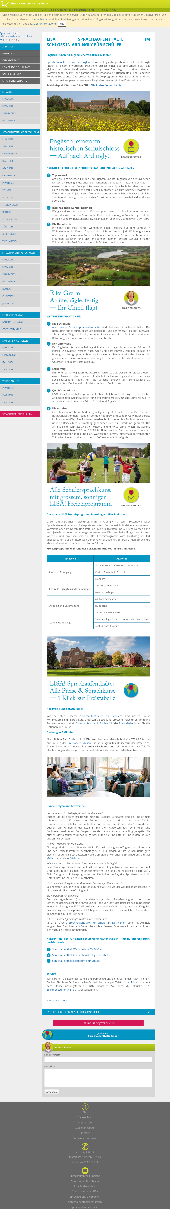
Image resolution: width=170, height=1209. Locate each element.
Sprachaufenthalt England (85, 1176)
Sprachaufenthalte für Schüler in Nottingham (97, 922)
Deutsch (7, 211)
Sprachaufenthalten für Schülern (101, 716)
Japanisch (8, 182)
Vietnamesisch (10, 241)
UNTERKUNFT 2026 (12, 73)
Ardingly (7, 46)
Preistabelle (126, 723)
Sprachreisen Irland (84, 1186)
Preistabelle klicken (79, 743)
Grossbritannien (12, 329)
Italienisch (8, 120)
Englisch (27, 36)
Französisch (9, 113)
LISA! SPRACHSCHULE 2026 (16, 67)
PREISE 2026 (8, 53)
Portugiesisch (10, 219)
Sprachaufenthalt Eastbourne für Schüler (76, 961)
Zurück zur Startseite (57, 1000)
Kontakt (85, 1133)
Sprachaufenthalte (9, 33)
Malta (50, 858)
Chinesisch (8, 175)
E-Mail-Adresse (52, 1054)
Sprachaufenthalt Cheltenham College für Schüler (81, 955)
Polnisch (7, 190)
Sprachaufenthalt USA (85, 1191)
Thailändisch (10, 204)
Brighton (74, 858)
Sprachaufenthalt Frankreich (85, 1202)
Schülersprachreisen (10, 36)
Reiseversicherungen (85, 1138)
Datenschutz (85, 1117)
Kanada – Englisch (13, 321)
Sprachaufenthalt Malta (85, 1181)
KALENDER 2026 (10, 60)
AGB (85, 1112)
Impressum (85, 1122)
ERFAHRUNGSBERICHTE (14, 80)
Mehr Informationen (45, 23)
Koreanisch (9, 233)
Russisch (7, 197)
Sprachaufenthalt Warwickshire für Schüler (77, 949)
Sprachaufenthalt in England (92, 723)
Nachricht (49, 1066)
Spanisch (7, 105)
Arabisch (7, 168)
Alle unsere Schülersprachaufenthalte (76, 327)
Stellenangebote (85, 1127)
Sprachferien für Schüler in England (69, 62)
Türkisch (7, 226)
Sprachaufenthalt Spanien (85, 1196)
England (4, 39)
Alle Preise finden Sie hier (107, 85)
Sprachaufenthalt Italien (85, 1207)
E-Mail (134, 982)
